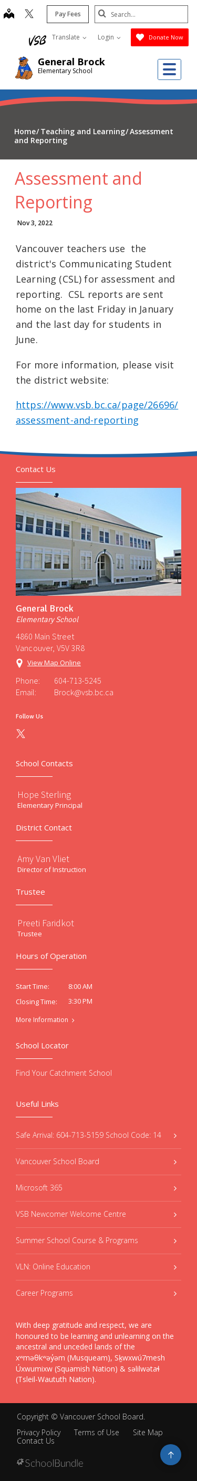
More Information (42, 1020)
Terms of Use (96, 1432)
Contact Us (36, 1441)
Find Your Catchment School (64, 1073)
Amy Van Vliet (43, 859)
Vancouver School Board (96, 1161)
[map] (8, 14)
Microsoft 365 (96, 1188)
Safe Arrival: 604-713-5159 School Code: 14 (96, 1135)
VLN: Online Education (96, 1267)
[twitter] (28, 14)
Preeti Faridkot (45, 923)
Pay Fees (67, 13)
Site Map (148, 1432)
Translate (69, 37)
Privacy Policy (38, 1432)
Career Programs (96, 1293)
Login (109, 37)
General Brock (71, 61)
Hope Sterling (44, 794)
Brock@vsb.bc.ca (83, 692)
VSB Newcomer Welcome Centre (96, 1214)
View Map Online (54, 662)
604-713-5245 (77, 680)
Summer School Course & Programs (96, 1240)
